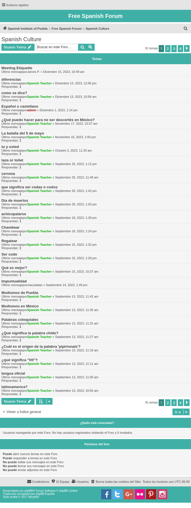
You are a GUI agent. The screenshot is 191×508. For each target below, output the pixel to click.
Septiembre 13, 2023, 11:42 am (76, 296)
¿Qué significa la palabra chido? (29, 333)
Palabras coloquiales (19, 319)
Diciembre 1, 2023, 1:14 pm (59, 110)
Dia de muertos (14, 200)
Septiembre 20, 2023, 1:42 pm (76, 190)
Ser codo (9, 254)
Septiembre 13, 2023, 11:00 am (76, 377)
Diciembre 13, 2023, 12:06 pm (75, 83)
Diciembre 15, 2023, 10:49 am (63, 71)
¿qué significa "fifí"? (19, 360)
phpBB (28, 490)
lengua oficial (13, 373)
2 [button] (168, 48)
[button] (187, 48)
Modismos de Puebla (19, 293)
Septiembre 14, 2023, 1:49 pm (66, 285)
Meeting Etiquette (16, 68)
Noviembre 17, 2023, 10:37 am (76, 123)
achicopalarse (13, 214)
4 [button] (180, 48)
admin (31, 110)
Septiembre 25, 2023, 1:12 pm (76, 164)
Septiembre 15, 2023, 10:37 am (76, 271)
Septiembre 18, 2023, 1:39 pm (76, 217)
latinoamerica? (14, 387)
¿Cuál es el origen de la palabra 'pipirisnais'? (41, 346)
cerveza (8, 173)
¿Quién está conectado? (97, 423)
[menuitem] (185, 28)
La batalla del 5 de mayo (22, 133)
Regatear (9, 241)
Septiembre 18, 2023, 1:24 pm (76, 231)
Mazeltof (33, 496)
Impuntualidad (14, 281)
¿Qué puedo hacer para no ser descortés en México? (48, 120)
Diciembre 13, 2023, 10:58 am (75, 96)
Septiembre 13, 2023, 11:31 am (76, 323)
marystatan (34, 285)
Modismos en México (20, 306)
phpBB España (45, 493)
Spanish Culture (21, 39)
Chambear (10, 227)
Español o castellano (19, 106)
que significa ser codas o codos (29, 187)
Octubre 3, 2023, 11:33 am (73, 150)
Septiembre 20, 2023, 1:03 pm (76, 204)
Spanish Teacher (39, 83)
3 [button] (174, 48)
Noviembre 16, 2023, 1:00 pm (75, 137)
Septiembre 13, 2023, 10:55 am (76, 390)
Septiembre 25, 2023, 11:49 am (76, 177)
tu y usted (10, 147)
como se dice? (14, 93)
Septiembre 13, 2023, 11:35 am (76, 310)
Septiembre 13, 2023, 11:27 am (76, 336)
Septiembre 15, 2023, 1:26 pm (76, 258)
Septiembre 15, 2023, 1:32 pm (76, 244)
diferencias (11, 79)
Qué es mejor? (14, 268)
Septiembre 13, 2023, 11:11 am (76, 363)
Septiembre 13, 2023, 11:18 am (76, 350)
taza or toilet (12, 160)
